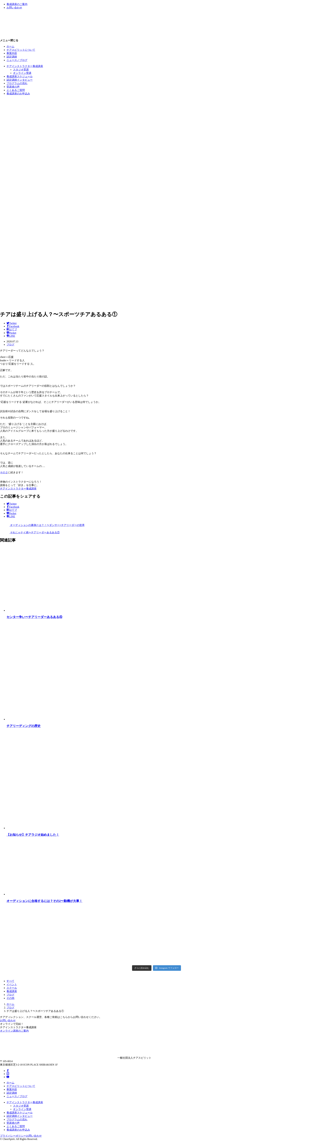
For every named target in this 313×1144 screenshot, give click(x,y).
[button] (156, 40)
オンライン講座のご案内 (14, 1030)
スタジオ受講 (21, 69)
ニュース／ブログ (17, 60)
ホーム (10, 46)
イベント (12, 984)
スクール (12, 987)
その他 (10, 998)
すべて (10, 981)
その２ (4, 472)
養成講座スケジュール (20, 76)
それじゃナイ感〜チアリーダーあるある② (30, 532)
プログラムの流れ (17, 83)
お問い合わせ (8, 1020)
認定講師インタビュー (20, 79)
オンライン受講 (22, 73)
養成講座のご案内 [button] (17, 4)
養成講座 (12, 991)
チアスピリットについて (21, 49)
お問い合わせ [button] (14, 7)
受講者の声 (13, 86)
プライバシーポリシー (13, 1135)
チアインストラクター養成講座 (25, 66)
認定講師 (12, 56)
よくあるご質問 (16, 90)
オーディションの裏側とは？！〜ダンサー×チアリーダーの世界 (42, 525)
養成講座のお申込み (18, 93)
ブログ (10, 344)
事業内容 (12, 53)
